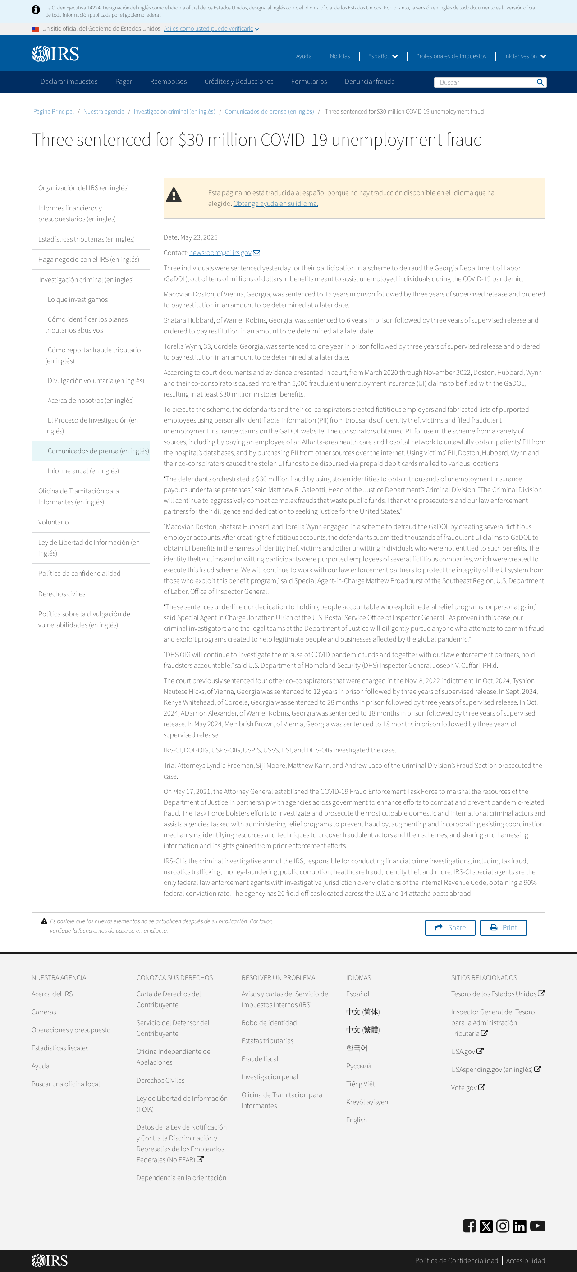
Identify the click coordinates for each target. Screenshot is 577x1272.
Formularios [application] (309, 82)
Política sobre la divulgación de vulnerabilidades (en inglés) (84, 619)
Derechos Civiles (160, 1080)
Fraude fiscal (260, 1059)
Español (383, 56)
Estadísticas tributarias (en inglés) (86, 239)
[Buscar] (490, 82)
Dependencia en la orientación (181, 1178)
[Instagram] (502, 1227)
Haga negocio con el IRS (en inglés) (88, 259)
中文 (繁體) (363, 1030)
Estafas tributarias (267, 1041)
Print (510, 927)
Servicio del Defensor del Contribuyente (173, 1028)
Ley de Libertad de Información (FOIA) (182, 1104)
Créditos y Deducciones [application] (239, 82)
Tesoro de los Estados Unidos (498, 994)
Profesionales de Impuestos (451, 56)
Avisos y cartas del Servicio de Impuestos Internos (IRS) (285, 999)
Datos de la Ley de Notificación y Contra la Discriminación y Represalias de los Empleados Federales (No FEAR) (182, 1143)
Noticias (340, 56)
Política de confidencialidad (79, 574)
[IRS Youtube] (537, 1227)
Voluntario (53, 522)
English (356, 1120)
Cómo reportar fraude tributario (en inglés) (97, 355)
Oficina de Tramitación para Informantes (282, 1100)
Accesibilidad (525, 1260)
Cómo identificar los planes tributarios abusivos (85, 325)
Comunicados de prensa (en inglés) (269, 111)
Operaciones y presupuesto (71, 1030)
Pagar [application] (123, 82)
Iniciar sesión (525, 56)
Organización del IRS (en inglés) (83, 188)
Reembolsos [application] (168, 82)
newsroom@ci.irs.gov (224, 253)
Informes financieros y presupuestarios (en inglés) (77, 213)
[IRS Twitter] (486, 1229)
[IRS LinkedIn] (520, 1229)
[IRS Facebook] (469, 1227)
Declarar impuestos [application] (69, 82)
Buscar (539, 82)
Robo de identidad (269, 1023)
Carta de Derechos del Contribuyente (169, 999)
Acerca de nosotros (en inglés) (88, 401)
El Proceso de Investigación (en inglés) (90, 425)
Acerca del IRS (52, 994)
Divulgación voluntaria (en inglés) (93, 381)
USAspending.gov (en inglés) (496, 1070)
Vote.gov (468, 1088)
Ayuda (304, 56)
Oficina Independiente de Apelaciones (174, 1057)
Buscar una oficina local (66, 1084)
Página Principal (53, 111)
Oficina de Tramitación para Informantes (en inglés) (78, 496)
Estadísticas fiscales (60, 1048)
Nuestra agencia (103, 111)
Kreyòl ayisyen (367, 1102)
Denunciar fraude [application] (370, 82)
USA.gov (467, 1052)
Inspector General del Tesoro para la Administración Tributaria (493, 1023)
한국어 (357, 1048)
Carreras (44, 1012)
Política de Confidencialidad (457, 1260)
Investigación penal (270, 1077)
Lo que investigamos (75, 300)
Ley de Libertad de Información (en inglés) (89, 548)
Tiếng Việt (360, 1084)
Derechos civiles (61, 594)
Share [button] (457, 927)
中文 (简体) (363, 1012)
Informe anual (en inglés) (80, 471)
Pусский (358, 1066)
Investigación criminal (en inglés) (174, 111)
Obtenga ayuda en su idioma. (276, 204)
